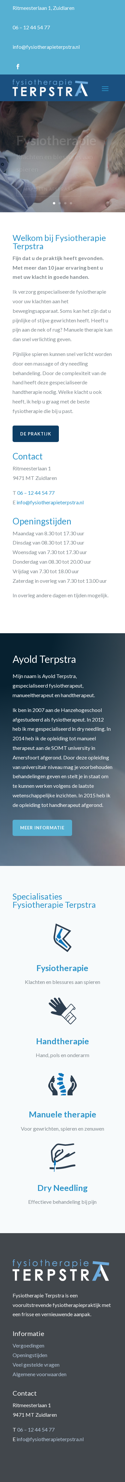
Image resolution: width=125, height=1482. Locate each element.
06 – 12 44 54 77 (31, 27)
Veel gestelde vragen (36, 1364)
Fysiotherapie (56, 142)
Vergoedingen (28, 1345)
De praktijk (35, 433)
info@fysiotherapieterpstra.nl (46, 47)
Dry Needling (62, 1188)
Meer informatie (42, 827)
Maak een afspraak (48, 190)
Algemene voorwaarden (39, 1374)
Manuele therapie (62, 1114)
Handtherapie (62, 1041)
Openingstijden (30, 1355)
